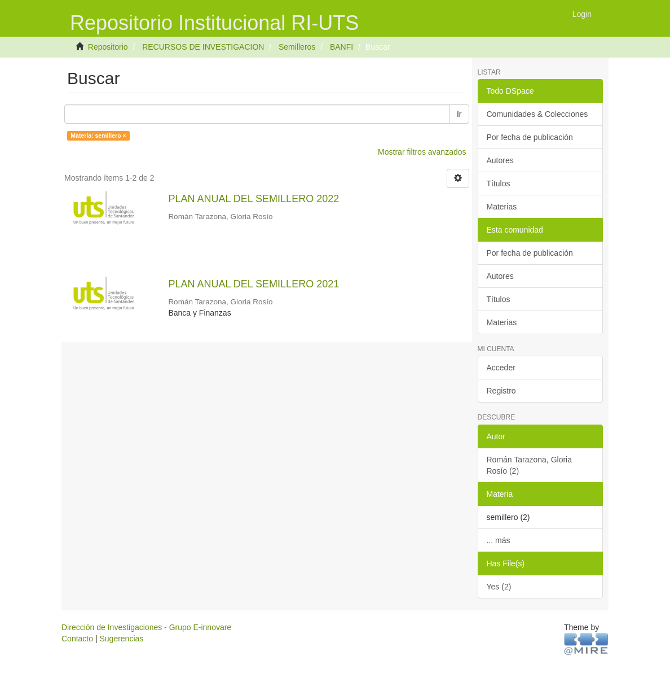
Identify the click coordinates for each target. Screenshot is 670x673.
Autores (500, 160)
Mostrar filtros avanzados (422, 151)
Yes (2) (499, 586)
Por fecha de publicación (530, 137)
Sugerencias (121, 638)
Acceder (501, 367)
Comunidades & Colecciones (537, 114)
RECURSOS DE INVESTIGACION (203, 46)
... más (498, 540)
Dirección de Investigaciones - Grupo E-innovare (146, 627)
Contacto (77, 638)
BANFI (341, 46)
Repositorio (108, 46)
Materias (502, 206)
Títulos (498, 183)
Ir (459, 114)
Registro (501, 390)
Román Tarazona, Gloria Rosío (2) (529, 465)
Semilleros (297, 46)
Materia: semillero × (98, 135)
